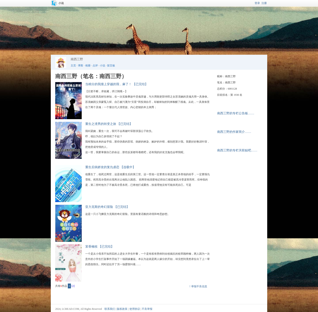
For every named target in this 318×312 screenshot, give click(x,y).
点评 (95, 65)
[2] (73, 286)
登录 (257, 3)
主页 (73, 65)
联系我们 (109, 308)
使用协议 (134, 308)
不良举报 (147, 308)
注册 (264, 3)
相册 (88, 65)
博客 (80, 65)
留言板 (111, 65)
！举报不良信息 (198, 286)
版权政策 (122, 308)
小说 (61, 3)
